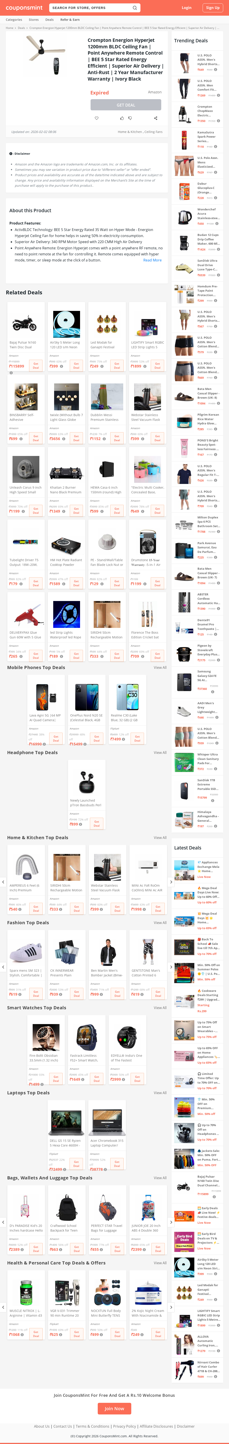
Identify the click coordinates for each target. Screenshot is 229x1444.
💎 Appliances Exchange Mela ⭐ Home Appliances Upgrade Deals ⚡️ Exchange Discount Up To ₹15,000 (208, 866)
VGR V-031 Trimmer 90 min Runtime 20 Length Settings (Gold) (66, 1313)
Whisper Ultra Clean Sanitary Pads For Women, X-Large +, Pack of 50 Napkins (208, 759)
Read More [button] (152, 260)
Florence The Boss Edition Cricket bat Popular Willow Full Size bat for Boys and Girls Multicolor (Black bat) (147, 635)
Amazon (155, 92)
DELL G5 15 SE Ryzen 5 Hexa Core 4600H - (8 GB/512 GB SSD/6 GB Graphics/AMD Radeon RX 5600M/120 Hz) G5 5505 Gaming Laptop (65, 1143)
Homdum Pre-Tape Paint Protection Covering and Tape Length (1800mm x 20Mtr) (207, 290)
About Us (42, 1426)
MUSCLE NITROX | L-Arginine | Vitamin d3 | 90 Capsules (26, 1313)
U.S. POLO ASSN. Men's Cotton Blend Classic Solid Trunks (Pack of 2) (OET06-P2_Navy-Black (208, 342)
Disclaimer (186, 1426)
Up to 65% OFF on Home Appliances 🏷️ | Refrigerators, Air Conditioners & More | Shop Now (208, 1052)
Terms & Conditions (92, 1426)
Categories (14, 19)
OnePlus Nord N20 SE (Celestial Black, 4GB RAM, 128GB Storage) (86, 718)
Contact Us (62, 1426)
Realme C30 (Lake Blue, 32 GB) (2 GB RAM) (124, 718)
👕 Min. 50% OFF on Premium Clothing (206, 1103)
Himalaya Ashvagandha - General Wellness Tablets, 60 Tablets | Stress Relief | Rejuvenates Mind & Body (208, 816)
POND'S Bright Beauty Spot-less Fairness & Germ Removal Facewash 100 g (208, 444)
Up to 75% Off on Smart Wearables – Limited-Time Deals (207, 1026)
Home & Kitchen (130, 132)
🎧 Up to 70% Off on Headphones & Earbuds (208, 1129)
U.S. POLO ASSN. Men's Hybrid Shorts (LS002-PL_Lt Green (207, 496)
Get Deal (126, 105)
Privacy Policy (124, 1426)
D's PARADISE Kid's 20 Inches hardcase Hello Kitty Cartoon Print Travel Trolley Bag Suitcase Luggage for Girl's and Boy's (26, 1228)
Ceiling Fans (153, 132)
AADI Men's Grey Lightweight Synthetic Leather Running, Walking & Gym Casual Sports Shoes (208, 707)
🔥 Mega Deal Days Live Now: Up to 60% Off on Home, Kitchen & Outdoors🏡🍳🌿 (208, 892)
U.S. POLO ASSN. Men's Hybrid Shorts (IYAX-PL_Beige (207, 316)
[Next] (171, 882)
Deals (49, 19)
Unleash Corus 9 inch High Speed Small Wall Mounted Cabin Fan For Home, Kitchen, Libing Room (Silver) (26, 490)
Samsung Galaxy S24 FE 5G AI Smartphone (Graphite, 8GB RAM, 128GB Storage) (207, 675)
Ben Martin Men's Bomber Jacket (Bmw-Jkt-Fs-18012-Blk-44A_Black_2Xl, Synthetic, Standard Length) (107, 973)
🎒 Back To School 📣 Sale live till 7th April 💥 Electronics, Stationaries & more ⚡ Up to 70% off (209, 943)
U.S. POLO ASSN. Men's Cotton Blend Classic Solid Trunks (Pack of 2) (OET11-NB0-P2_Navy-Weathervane (208, 367)
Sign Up (213, 7)
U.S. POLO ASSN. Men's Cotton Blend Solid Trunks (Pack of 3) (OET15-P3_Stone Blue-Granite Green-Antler (208, 733)
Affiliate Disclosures (156, 1426)
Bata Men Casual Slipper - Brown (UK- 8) (208, 393)
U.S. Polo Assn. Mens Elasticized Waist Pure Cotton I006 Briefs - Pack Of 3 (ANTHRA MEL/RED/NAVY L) (208, 162)
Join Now (114, 1408)
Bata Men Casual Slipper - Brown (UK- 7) (208, 573)
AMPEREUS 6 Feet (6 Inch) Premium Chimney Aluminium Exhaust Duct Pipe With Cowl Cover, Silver (25, 888)
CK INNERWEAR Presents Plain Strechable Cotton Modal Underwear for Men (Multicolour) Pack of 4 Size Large (66, 973)
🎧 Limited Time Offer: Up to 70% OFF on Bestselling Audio (208, 1078)
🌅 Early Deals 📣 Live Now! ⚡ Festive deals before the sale (208, 1212)
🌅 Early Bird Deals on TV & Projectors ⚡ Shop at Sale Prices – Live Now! (207, 1238)
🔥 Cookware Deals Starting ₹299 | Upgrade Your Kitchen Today (208, 995)
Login (187, 7)
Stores (34, 19)
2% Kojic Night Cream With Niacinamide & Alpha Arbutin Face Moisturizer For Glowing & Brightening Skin (148, 1313)
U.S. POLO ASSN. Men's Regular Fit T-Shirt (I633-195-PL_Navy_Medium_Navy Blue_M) (208, 470)
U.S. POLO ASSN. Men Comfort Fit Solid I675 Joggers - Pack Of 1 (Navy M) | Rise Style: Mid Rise (207, 85)
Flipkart (114, 728)
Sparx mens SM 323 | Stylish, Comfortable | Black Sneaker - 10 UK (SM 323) (26, 973)
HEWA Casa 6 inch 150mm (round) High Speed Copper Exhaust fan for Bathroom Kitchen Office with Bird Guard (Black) (106, 490)
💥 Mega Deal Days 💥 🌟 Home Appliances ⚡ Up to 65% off (207, 918)
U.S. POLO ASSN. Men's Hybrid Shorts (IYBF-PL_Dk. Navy (207, 59)
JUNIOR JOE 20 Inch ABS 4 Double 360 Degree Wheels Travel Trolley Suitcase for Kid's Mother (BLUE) (148, 1228)
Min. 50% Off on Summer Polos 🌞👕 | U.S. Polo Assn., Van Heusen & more (208, 969)
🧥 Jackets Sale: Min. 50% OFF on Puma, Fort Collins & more (208, 1155)
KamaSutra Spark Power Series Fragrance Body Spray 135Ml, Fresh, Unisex (208, 136)
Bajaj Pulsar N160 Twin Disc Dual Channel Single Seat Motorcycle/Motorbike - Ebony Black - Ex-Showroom (26, 345)
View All (160, 667)
